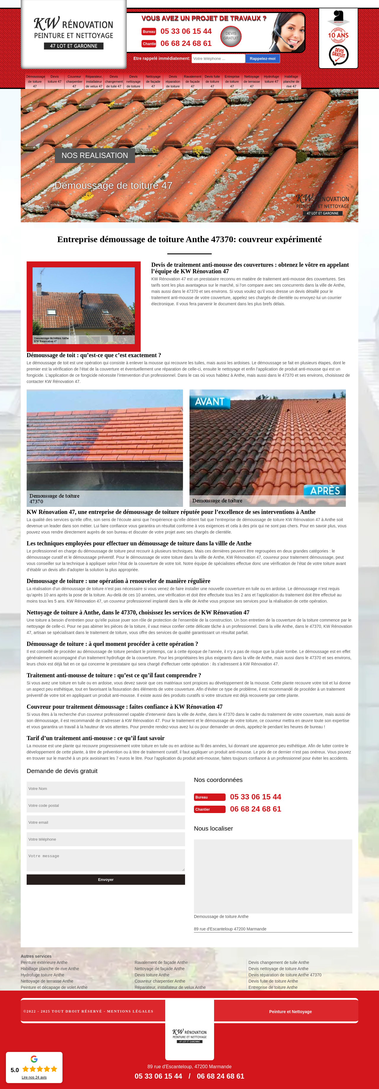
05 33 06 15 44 (188, 31)
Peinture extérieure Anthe (44, 961)
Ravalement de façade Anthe (161, 961)
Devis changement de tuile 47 (114, 81)
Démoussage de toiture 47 (35, 81)
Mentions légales (130, 1011)
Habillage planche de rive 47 (291, 81)
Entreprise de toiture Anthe (273, 986)
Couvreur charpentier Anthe (160, 980)
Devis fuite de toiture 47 (212, 81)
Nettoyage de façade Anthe (160, 968)
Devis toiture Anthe (152, 974)
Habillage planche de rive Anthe (50, 968)
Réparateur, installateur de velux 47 (94, 81)
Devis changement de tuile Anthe (278, 961)
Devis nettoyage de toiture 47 (133, 81)
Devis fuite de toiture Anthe (273, 980)
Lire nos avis (34, 1077)
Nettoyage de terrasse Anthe (47, 980)
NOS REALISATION (95, 155)
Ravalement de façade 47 (192, 81)
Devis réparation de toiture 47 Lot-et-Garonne (173, 81)
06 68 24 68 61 (188, 42)
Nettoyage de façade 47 (153, 81)
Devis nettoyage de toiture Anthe (278, 968)
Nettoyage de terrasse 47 (252, 81)
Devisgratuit (235, 35)
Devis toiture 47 (54, 79)
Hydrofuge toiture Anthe (42, 974)
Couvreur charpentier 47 (74, 81)
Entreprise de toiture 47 (232, 81)
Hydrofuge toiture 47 (271, 79)
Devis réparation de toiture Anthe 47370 (285, 974)
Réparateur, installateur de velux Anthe (170, 986)
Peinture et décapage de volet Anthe (54, 986)
